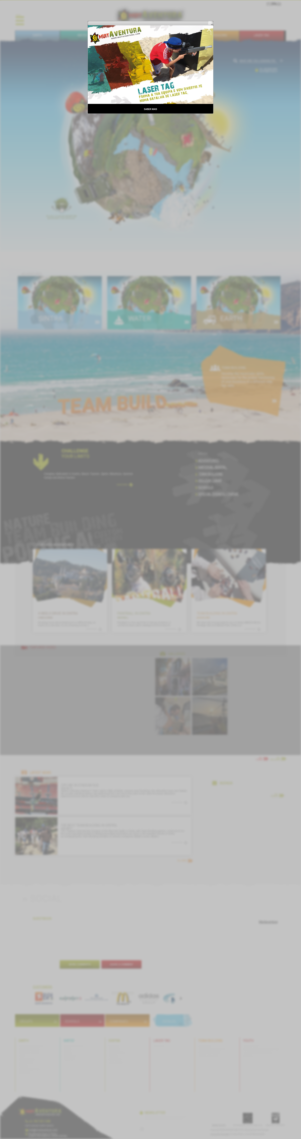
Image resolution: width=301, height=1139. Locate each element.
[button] (210, 23)
